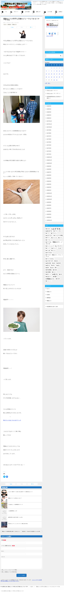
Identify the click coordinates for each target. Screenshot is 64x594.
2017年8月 (49, 133)
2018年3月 (49, 112)
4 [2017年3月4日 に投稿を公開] (59, 67)
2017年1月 (49, 154)
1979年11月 (49, 220)
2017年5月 (49, 142)
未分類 (48, 294)
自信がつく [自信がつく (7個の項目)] (49, 276)
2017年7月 (49, 136)
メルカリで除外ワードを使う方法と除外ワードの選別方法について (20, 491)
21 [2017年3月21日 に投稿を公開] (48, 76)
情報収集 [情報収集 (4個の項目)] (55, 269)
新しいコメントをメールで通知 (9, 569)
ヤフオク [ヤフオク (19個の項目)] (49, 252)
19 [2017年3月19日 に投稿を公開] (62, 73)
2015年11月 (49, 196)
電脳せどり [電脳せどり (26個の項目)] (50, 279)
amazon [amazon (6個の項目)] (48, 228)
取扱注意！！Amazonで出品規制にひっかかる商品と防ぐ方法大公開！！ (32, 531)
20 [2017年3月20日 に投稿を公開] (46, 76)
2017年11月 (49, 124)
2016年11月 (49, 160)
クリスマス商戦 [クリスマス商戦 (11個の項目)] (59, 235)
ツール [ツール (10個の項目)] (48, 239)
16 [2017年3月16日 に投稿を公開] (54, 73)
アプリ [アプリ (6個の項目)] (48, 233)
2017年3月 (49, 148)
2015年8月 (49, 205)
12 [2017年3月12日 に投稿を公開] (62, 70)
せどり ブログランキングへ (52, 26)
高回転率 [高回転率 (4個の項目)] (58, 278)
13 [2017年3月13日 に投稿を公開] (46, 73)
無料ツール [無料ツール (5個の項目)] (49, 274)
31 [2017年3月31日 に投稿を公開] (56, 79)
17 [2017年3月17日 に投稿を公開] (56, 73)
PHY (48, 98)
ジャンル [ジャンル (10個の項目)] (55, 237)
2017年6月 (49, 139)
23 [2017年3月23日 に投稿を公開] (54, 76)
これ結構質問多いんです (12, 510)
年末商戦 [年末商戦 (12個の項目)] (49, 270)
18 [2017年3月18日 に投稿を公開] (59, 73)
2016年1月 (49, 190)
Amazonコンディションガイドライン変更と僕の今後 (17, 523)
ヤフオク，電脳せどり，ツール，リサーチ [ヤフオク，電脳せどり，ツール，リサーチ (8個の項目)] (54, 255)
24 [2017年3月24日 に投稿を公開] (56, 76)
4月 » (49, 83)
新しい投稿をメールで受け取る (9, 571)
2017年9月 (49, 130)
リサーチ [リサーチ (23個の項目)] (50, 261)
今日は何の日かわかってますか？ (54, 96)
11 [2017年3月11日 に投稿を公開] (59, 70)
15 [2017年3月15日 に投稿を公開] (51, 73)
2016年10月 (49, 163)
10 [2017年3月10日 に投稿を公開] (56, 70)
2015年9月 (49, 202)
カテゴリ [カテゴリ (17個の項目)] (49, 235)
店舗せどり (49, 291)
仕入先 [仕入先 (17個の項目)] (49, 263)
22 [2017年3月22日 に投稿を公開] (51, 76)
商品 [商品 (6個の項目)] (58, 265)
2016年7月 (49, 172)
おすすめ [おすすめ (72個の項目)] (57, 229)
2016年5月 (49, 178)
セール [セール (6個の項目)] (61, 237)
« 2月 (46, 83)
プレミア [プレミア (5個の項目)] (48, 248)
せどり (5, 24)
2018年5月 (49, 106)
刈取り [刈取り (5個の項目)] (54, 265)
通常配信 (9, 24)
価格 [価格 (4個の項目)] (54, 263)
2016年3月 (49, 184)
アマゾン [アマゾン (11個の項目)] (54, 233)
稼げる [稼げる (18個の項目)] (56, 274)
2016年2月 (49, 187)
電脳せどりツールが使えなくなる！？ (15, 498)
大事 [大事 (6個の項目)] (52, 267)
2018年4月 (49, 109)
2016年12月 (49, 157)
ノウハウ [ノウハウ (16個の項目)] (59, 246)
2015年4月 (49, 217)
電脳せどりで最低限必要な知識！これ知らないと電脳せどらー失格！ (12, 531)
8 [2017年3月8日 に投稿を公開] (51, 70)
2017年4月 (49, 145)
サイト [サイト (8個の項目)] (48, 237)
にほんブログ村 (49, 35)
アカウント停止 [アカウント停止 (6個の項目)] (58, 230)
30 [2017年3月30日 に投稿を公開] (54, 79)
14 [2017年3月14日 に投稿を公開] (48, 73)
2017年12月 (49, 121)
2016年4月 (49, 181)
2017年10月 (49, 127)
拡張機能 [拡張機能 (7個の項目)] (49, 272)
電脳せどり (14, 24)
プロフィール (49, 90)
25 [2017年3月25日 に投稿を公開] (59, 76)
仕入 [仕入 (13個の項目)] (57, 261)
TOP (15, 586)
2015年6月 (49, 211)
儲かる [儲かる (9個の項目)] (48, 265)
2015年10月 (49, 199)
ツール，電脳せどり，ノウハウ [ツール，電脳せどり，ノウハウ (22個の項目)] (54, 242)
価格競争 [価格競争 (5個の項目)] (59, 263)
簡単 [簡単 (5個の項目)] (61, 274)
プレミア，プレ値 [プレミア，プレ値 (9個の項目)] (57, 248)
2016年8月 (49, 169)
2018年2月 (49, 115)
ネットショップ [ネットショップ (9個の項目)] (50, 246)
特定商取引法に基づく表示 (52, 306)
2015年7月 (49, 208)
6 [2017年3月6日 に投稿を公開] (46, 70)
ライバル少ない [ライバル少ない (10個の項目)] (50, 258)
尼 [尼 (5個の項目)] (56, 267)
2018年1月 (49, 118)
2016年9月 (49, 166)
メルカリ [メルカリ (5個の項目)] (54, 250)
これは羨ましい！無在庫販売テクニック (15, 504)
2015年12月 (49, 193)
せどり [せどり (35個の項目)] (49, 231)
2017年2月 (49, 151)
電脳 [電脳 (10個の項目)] (55, 276)
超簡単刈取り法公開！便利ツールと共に (15, 517)
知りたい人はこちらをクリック (12, 420)
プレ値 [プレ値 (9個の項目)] (48, 250)
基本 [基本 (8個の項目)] (48, 267)
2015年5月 (49, 214)
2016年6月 (49, 175)
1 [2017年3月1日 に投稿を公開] (51, 67)
